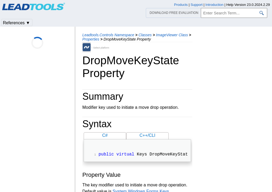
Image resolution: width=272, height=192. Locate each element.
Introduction (214, 5)
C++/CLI (147, 135)
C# (105, 135)
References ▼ (16, 23)
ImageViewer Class (172, 35)
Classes (145, 35)
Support (196, 5)
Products (181, 5)
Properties (90, 39)
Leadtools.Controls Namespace (108, 35)
